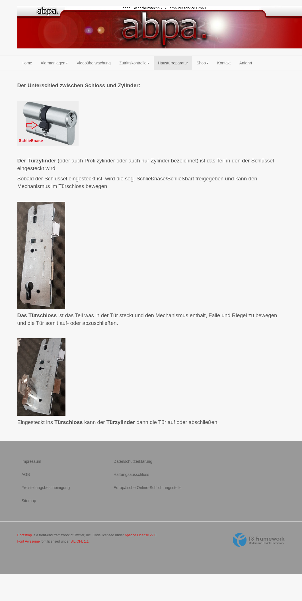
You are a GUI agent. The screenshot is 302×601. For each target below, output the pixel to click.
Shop (202, 63)
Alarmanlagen (54, 63)
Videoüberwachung (94, 63)
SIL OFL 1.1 (80, 541)
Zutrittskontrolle (134, 63)
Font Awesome (28, 541)
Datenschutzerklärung (133, 461)
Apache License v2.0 (140, 535)
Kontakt (224, 63)
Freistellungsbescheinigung (46, 487)
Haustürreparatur (173, 63)
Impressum (31, 461)
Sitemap (29, 500)
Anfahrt (245, 63)
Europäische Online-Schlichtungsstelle (148, 487)
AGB (26, 474)
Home (27, 63)
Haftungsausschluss (131, 474)
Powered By (259, 540)
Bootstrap (24, 535)
